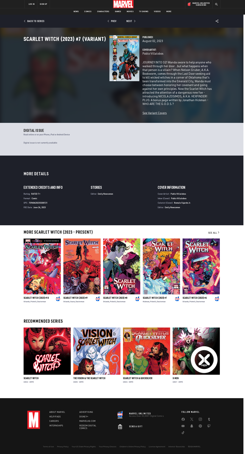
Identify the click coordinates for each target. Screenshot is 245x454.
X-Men (176, 383)
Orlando (27, 306)
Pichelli (33, 306)
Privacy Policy (63, 446)
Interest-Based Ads (176, 446)
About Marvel (57, 412)
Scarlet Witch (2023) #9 (75, 302)
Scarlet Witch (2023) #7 (155, 302)
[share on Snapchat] (191, 426)
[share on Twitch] (209, 426)
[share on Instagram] (200, 419)
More (169, 11)
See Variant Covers (94, 108)
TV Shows (143, 11)
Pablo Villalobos (92, 67)
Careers (54, 421)
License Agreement (157, 446)
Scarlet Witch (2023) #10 (36, 302)
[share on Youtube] (183, 426)
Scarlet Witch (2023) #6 (195, 302)
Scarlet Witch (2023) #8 (115, 302)
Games (118, 11)
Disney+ (83, 416)
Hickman (146, 306)
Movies (130, 11)
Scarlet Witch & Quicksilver (137, 383)
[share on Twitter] (191, 419)
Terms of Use (48, 446)
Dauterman (41, 306)
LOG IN (32, 4)
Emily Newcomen (105, 198)
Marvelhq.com (87, 421)
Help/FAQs (55, 416)
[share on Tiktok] (183, 433)
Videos (157, 11)
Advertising (86, 412)
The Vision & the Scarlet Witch (89, 383)
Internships (56, 425)
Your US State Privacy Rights (84, 446)
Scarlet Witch (31, 383)
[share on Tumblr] (209, 419)
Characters (103, 11)
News (76, 11)
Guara (72, 306)
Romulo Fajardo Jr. (182, 207)
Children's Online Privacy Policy (133, 446)
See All (214, 237)
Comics (87, 11)
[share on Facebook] (183, 420)
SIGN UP (43, 4)
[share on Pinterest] (200, 426)
